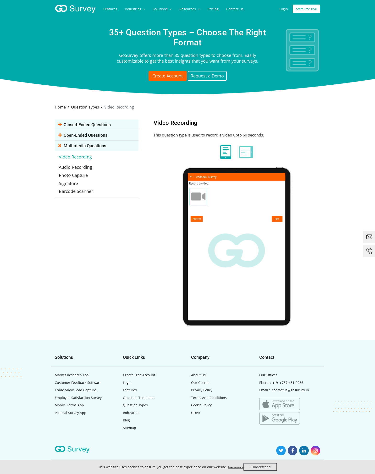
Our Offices (268, 374)
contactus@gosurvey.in (290, 389)
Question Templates (139, 397)
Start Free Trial (305, 9)
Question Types (135, 404)
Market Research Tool (72, 374)
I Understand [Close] (263, 467)
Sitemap (129, 427)
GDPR (195, 412)
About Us (198, 374)
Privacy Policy (201, 389)
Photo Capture (78, 171)
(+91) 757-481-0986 (288, 382)
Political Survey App (70, 412)
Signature (74, 178)
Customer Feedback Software (78, 382)
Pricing (213, 9)
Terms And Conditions (209, 397)
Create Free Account (139, 374)
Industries (135, 9)
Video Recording (80, 156)
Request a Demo (213, 76)
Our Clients (200, 382)
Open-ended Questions (84, 134)
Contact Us (234, 9)
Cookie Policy (201, 404)
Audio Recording (80, 163)
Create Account (162, 76)
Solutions (162, 9)
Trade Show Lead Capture (75, 389)
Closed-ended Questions (86, 124)
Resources (189, 9)
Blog (126, 419)
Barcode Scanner (80, 185)
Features (110, 9)
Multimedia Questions (83, 145)
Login (280, 9)
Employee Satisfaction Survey (78, 397)
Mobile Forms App (69, 404)
